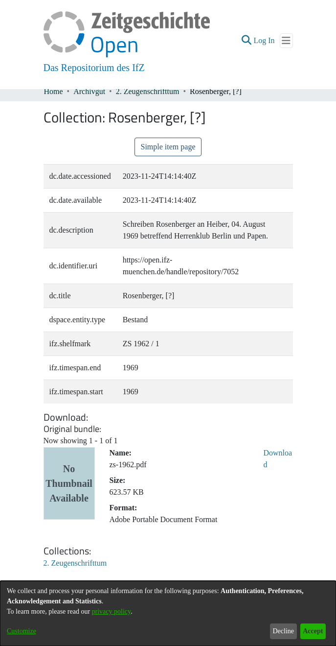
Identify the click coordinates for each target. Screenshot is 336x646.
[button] (246, 41)
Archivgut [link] (89, 91)
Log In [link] (264, 40)
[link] (75, 563)
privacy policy (111, 611)
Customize (21, 631)
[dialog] (168, 613)
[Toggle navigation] (286, 40)
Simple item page (168, 147)
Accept (313, 631)
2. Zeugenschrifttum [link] (147, 91)
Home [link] (53, 91)
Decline (283, 631)
